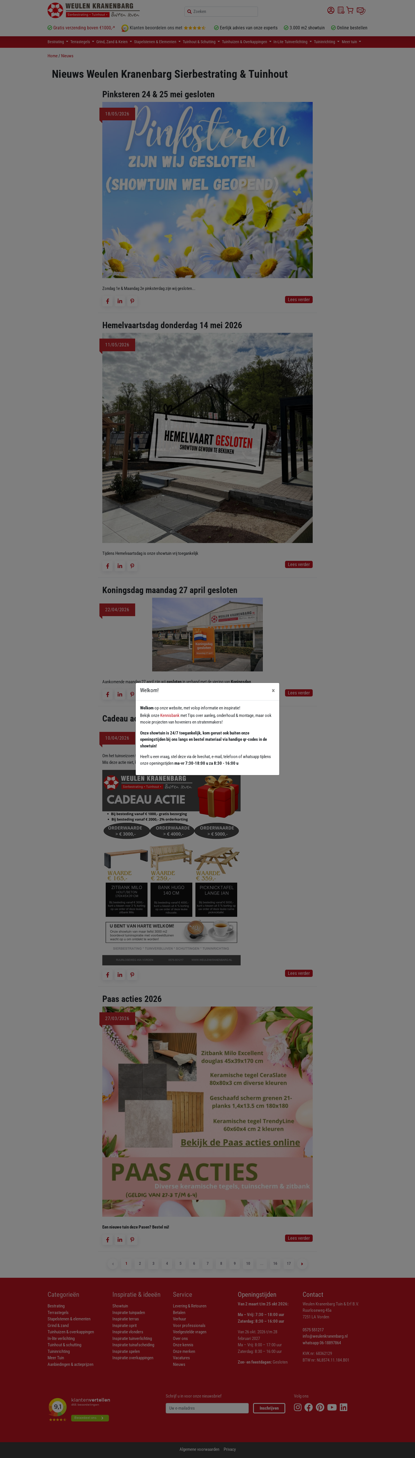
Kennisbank (170, 715)
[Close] (273, 690)
